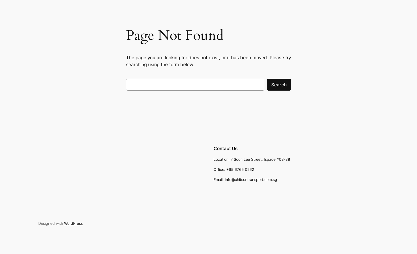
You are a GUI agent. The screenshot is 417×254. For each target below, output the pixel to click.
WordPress (73, 223)
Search (279, 84)
